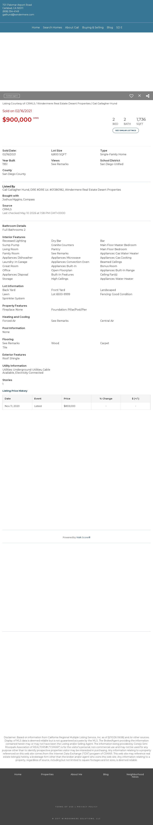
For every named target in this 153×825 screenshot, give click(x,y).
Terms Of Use (64, 807)
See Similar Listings (125, 130)
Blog (110, 27)
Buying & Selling (93, 27)
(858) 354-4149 (10, 11)
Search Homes (52, 27)
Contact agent (12, 96)
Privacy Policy (87, 807)
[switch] (131, 96)
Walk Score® (83, 537)
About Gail (72, 27)
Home (36, 27)
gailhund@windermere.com (18, 14)
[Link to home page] (76, 11)
